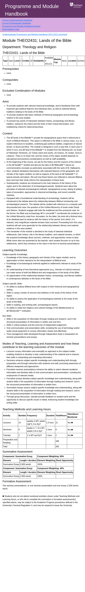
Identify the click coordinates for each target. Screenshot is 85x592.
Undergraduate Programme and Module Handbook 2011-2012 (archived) (35, 34)
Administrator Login (10, 29)
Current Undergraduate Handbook (17, 20)
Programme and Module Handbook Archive (21, 26)
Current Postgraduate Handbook (16, 23)
